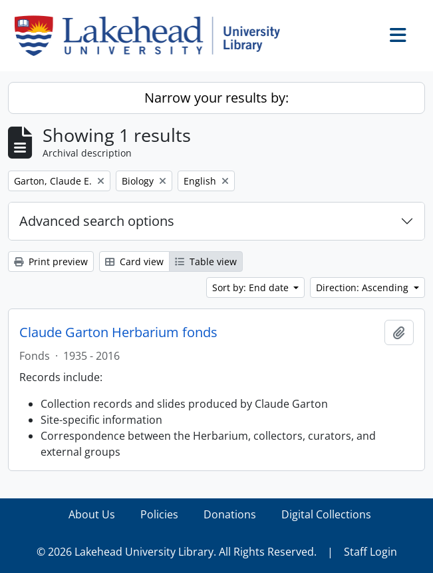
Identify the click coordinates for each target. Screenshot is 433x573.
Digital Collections (326, 514)
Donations (230, 514)
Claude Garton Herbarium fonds (118, 332)
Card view (134, 261)
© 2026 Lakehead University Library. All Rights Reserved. (177, 551)
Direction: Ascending (363, 287)
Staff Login (370, 551)
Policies (159, 514)
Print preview (51, 261)
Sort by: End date (251, 287)
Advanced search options (96, 221)
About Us (92, 514)
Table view (206, 261)
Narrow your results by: (216, 98)
